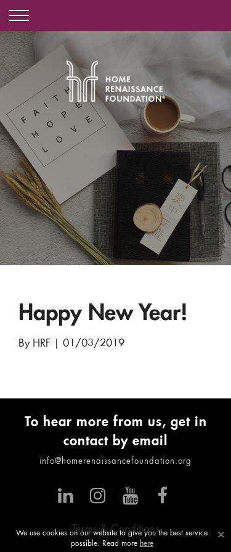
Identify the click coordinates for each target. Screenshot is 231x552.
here (146, 544)
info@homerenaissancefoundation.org (115, 462)
